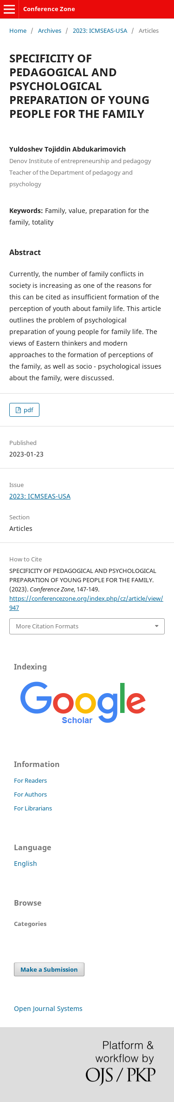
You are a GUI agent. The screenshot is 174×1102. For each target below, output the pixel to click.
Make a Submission (49, 969)
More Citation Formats (47, 626)
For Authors (30, 794)
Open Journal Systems (48, 1008)
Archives (49, 30)
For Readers (30, 780)
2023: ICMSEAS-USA (100, 30)
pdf (27, 410)
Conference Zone (49, 9)
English (25, 863)
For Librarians (33, 808)
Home (17, 30)
